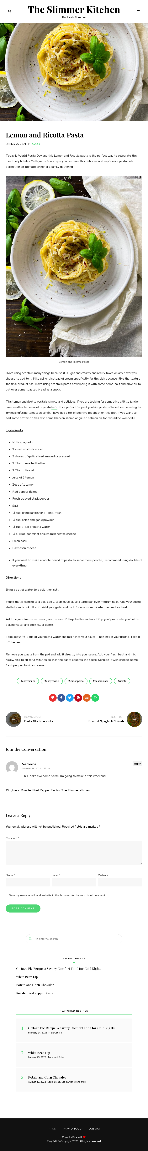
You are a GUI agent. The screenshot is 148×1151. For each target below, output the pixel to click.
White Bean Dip (27, 977)
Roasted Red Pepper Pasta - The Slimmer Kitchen (55, 790)
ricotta (122, 681)
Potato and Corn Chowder (35, 985)
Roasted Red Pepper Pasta (34, 993)
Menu (138, 11)
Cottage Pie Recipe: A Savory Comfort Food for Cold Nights (58, 969)
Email (56, 875)
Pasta (36, 144)
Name (10, 875)
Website (103, 875)
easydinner (28, 681)
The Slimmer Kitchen (74, 9)
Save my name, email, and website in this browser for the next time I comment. (57, 895)
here (54, 407)
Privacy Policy (73, 1128)
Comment (12, 838)
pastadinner (101, 681)
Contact (94, 1128)
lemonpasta (77, 681)
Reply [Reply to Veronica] (137, 763)
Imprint (53, 1128)
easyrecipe (52, 681)
